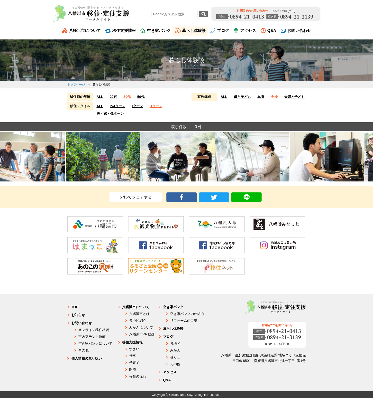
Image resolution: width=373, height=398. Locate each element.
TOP (74, 307)
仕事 (132, 356)
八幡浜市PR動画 (142, 334)
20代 (113, 97)
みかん (175, 350)
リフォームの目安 (183, 320)
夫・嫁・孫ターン (110, 113)
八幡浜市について (85, 30)
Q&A (271, 30)
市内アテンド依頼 (92, 337)
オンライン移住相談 (93, 330)
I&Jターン (117, 106)
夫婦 (274, 97)
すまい (134, 349)
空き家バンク (159, 30)
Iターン (137, 106)
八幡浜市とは (139, 314)
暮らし (175, 357)
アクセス (248, 30)
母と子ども (242, 97)
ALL (100, 97)
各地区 (175, 343)
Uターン (156, 106)
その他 (83, 350)
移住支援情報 (124, 30)
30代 (127, 97)
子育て (134, 363)
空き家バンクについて (95, 343)
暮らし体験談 (194, 30)
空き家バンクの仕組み (187, 314)
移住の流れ (137, 376)
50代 (141, 97)
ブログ (223, 30)
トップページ (76, 84)
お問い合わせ (299, 30)
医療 (132, 369)
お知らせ (78, 315)
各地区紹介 (137, 320)
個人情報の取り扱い (86, 358)
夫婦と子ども (294, 97)
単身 (260, 97)
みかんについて (141, 327)
